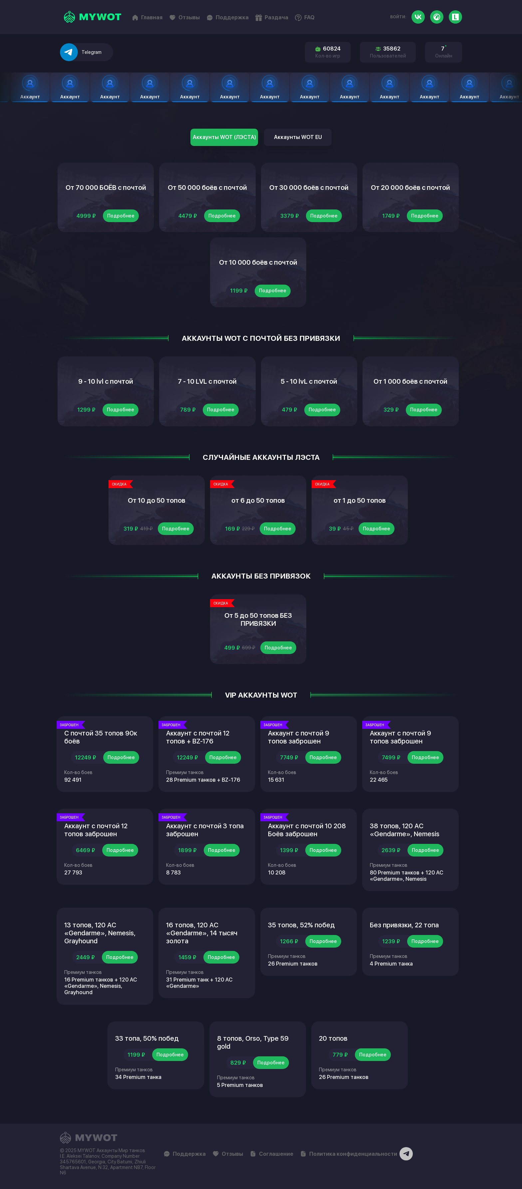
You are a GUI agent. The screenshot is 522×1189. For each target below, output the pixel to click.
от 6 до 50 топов (258, 500)
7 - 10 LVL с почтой (207, 381)
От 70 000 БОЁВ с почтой (106, 188)
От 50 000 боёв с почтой (207, 188)
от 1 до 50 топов (360, 500)
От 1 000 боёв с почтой (410, 381)
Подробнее (120, 215)
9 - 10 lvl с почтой (105, 381)
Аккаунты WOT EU (298, 137)
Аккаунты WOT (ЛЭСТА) (224, 137)
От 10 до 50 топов (156, 500)
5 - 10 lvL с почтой (309, 381)
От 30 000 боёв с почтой (309, 188)
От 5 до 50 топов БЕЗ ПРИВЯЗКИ (258, 619)
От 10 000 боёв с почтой (258, 262)
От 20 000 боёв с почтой (410, 188)
